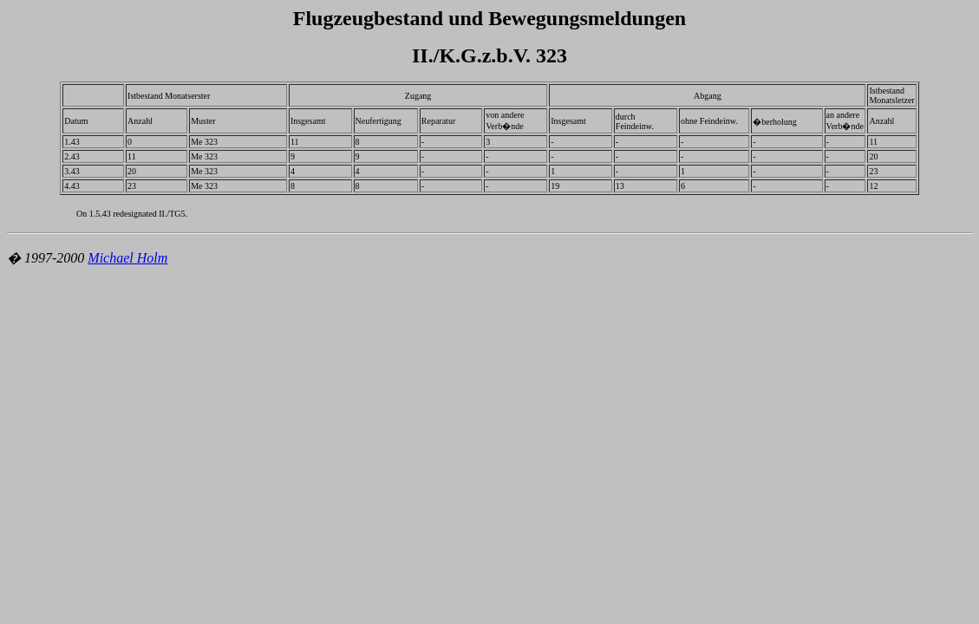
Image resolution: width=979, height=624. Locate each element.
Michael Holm (127, 257)
